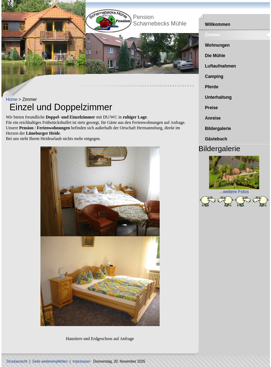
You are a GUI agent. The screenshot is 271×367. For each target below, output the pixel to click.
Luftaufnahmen (220, 66)
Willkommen (218, 24)
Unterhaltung (218, 97)
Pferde (211, 86)
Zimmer (213, 34)
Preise (211, 107)
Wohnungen (217, 45)
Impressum (81, 361)
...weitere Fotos (234, 191)
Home (12, 99)
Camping (214, 76)
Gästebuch (216, 138)
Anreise (213, 118)
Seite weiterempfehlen (50, 361)
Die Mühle (215, 55)
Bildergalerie (218, 128)
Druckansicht (17, 361)
